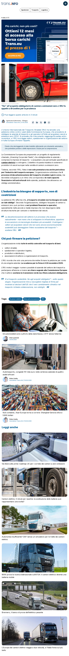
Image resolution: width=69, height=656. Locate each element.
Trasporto (35, 10)
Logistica (44, 10)
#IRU (43, 299)
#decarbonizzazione (31, 299)
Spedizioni (25, 10)
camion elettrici (8, 162)
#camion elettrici (16, 299)
